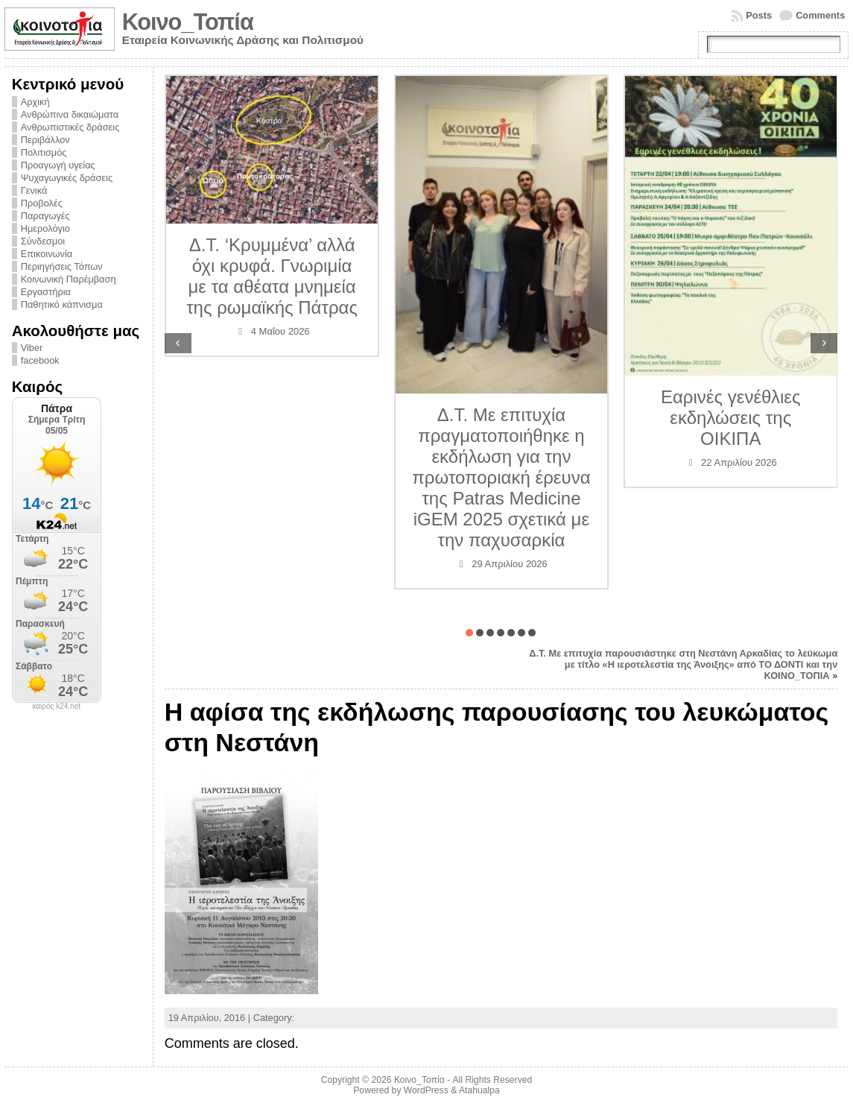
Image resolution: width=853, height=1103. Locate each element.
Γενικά (34, 190)
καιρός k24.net (56, 706)
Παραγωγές (45, 215)
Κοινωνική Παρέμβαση (68, 279)
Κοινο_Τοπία (187, 22)
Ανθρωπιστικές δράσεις (70, 127)
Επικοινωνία (46, 253)
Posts (759, 15)
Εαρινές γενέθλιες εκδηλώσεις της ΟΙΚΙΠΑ (731, 418)
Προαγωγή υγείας (58, 165)
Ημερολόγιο (45, 228)
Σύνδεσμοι (43, 241)
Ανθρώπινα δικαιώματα (69, 114)
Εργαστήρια (46, 291)
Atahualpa (479, 1090)
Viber (32, 347)
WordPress (426, 1090)
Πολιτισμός (44, 152)
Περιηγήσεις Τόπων (62, 266)
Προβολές (42, 203)
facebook (40, 360)
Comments (820, 15)
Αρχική (35, 101)
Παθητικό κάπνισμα (62, 304)
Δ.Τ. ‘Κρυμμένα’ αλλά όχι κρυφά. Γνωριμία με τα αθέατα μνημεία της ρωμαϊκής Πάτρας (272, 276)
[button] (469, 632)
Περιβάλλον (45, 139)
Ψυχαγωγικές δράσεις (66, 177)
